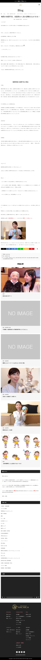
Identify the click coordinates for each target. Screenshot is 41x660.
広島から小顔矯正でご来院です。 (10, 396)
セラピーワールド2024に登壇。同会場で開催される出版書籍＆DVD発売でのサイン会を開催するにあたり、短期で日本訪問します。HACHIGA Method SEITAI (20, 486)
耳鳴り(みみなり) (4, 535)
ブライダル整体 (5, 257)
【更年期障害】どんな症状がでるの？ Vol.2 (12, 463)
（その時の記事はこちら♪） (6, 49)
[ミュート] (36, 597)
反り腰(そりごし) (4, 520)
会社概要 (17, 614)
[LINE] (20, 249)
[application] (20, 587)
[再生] (2, 597)
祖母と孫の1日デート (7, 296)
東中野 (23, 257)
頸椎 (8, 258)
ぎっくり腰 (3, 518)
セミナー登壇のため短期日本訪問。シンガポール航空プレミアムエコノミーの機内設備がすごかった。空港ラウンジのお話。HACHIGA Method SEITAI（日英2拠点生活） (20, 481)
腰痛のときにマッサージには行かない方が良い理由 (14, 363)
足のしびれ (3, 555)
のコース (13, 218)
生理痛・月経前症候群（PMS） (7, 563)
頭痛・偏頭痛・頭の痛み (5, 530)
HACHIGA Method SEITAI (20, 658)
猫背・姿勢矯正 (4, 513)
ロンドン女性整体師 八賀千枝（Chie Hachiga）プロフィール (20, 618)
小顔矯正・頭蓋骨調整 (5, 506)
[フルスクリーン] (38, 597)
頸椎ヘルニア (3, 528)
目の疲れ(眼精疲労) (4, 533)
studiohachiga (8, 254)
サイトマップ (18, 624)
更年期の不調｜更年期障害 (6, 560)
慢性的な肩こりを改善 (7, 430)
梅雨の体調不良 (33, 257)
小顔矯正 (9, 257)
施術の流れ (8, 616)
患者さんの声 (28, 614)
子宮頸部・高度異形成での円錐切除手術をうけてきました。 (15, 329)
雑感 (21, 19)
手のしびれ (3, 553)
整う (12, 257)
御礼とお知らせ (5, 476)
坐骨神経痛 (3, 548)
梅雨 (29, 257)
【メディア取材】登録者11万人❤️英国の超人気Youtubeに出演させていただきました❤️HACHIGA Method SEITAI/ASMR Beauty (20, 491)
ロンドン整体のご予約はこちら (20, 1)
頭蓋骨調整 (6, 258)
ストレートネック (4, 540)
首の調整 (11, 258)
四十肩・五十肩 (4, 545)
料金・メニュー (9, 618)
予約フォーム (8, 631)
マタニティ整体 (4, 565)
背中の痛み (3, 543)
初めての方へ (8, 614)
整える (14, 257)
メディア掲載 (18, 622)
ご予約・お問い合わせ (10, 629)
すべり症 (2, 523)
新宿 (16, 257)
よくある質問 (28, 616)
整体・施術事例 (16, 19)
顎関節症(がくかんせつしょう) (6, 511)
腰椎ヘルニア (3, 525)
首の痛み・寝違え (4, 538)
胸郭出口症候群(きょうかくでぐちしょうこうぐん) (10, 550)
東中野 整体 (26, 257)
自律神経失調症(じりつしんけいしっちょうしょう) (10, 558)
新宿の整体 (19, 257)
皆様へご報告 (4, 496)
